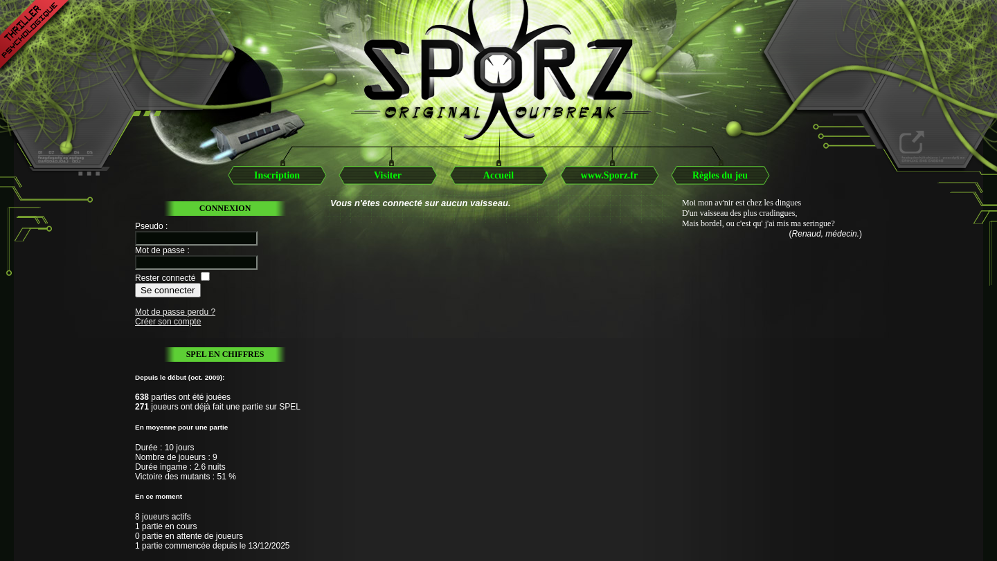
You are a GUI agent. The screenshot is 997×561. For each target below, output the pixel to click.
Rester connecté (165, 278)
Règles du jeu (720, 175)
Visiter (388, 175)
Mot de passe (160, 250)
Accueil (498, 175)
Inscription (277, 175)
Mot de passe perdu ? (175, 312)
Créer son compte (168, 322)
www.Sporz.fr (609, 175)
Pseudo (149, 226)
